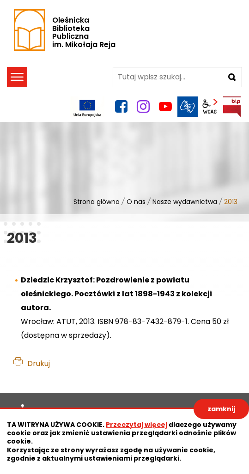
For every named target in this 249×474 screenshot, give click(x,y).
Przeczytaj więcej (136, 424)
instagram (143, 106)
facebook (121, 106)
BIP (232, 106)
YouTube (165, 106)
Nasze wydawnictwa (184, 201)
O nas (136, 201)
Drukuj (38, 363)
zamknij (221, 409)
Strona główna (96, 201)
